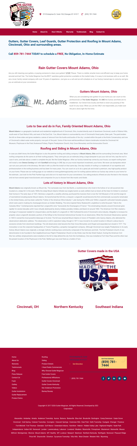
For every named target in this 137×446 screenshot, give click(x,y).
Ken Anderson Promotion (51, 388)
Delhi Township (95, 422)
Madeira (78, 429)
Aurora (56, 418)
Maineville (114, 429)
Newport (71, 433)
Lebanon (63, 429)
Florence (121, 422)
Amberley (27, 418)
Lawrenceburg (53, 429)
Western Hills (95, 437)
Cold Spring (26, 422)
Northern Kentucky (90, 433)
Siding (44, 360)
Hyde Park (117, 426)
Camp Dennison (106, 418)
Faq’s (14, 381)
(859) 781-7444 (76, 378)
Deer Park (85, 422)
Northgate (102, 433)
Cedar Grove (118, 418)
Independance (18, 429)
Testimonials (81, 32)
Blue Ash (78, 418)
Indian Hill (28, 429)
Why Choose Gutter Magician (53, 371)
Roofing (45, 357)
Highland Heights (105, 426)
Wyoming (104, 437)
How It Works (57, 32)
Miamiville (86, 429)
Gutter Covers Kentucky (50, 384)
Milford (14, 433)
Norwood (110, 433)
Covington (50, 422)
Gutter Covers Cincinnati (51, 381)
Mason (122, 429)
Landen (44, 429)
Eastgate (106, 422)
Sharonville (41, 437)
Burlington (95, 418)
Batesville (70, 418)
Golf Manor (49, 426)
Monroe (31, 433)
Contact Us (100, 32)
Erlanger (113, 422)
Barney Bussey (47, 391)
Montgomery (22, 433)
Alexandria (18, 418)
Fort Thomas (31, 426)
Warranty (69, 32)
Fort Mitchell (20, 426)
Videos (14, 388)
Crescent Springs (62, 422)
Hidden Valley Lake (91, 426)
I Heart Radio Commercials (52, 367)
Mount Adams (40, 433)
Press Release (17, 374)
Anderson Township (45, 418)
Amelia (34, 418)
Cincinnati (17, 422)
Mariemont (105, 429)
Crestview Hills (74, 422)
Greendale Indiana (61, 426)
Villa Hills (74, 437)
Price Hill (32, 437)
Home (35, 32)
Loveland (70, 429)
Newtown (78, 433)
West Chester (84, 437)
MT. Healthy (51, 433)
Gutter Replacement (19, 395)
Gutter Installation (18, 391)
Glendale (40, 426)
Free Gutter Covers (49, 374)
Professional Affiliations (51, 378)
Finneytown (95, 429)
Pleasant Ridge (120, 433)
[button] (44, 31)
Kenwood (36, 429)
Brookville (86, 418)
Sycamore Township (62, 437)
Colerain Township (39, 422)
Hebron (80, 426)
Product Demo (17, 398)
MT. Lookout (61, 433)
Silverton (49, 437)
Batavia (63, 418)
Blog (91, 32)
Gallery (14, 384)
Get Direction (76, 364)
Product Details (47, 364)
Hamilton (72, 426)
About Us (43, 32)
